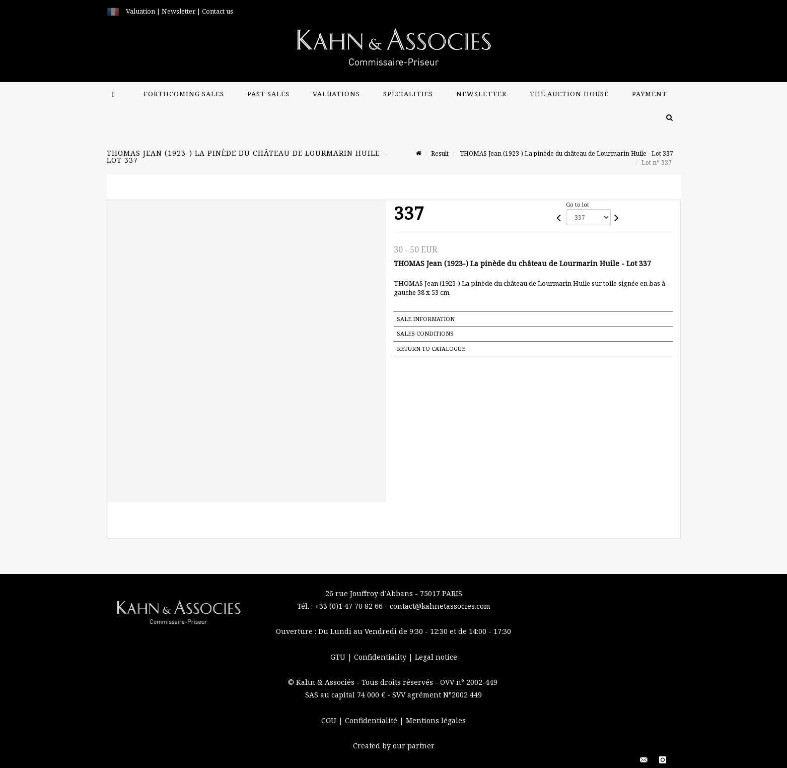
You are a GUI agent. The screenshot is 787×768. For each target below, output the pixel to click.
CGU (329, 720)
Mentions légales (436, 720)
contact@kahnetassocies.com (440, 606)
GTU (338, 657)
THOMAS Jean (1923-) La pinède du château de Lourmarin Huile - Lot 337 (565, 153)
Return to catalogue (431, 348)
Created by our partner (394, 745)
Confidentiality (381, 657)
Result (440, 153)
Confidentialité (372, 720)
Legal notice (436, 657)
